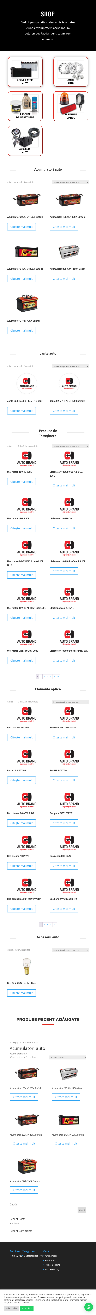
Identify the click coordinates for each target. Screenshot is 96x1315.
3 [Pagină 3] (44, 676)
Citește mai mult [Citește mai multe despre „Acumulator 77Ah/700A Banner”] (21, 331)
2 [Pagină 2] (40, 676)
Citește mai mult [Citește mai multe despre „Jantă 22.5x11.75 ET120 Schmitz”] (64, 411)
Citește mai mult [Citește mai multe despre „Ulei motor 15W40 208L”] (21, 482)
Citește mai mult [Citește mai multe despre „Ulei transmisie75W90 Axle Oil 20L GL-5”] (21, 575)
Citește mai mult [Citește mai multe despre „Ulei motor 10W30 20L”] (64, 528)
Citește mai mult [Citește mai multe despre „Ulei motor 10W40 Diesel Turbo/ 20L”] (64, 661)
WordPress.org (52, 1269)
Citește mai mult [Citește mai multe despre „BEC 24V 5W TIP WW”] (21, 737)
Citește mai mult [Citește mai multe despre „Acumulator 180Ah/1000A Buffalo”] (64, 227)
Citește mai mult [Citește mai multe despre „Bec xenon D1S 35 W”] (64, 866)
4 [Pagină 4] (47, 676)
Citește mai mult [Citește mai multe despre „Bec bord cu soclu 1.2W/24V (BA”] (21, 909)
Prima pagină (15, 1042)
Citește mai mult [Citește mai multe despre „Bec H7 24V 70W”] (64, 780)
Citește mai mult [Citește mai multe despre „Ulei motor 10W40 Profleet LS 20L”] (64, 571)
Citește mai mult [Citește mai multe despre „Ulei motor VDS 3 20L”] (21, 528)
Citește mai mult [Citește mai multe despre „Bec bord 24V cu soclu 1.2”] (64, 909)
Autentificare (51, 1255)
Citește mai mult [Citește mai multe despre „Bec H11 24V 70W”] (21, 780)
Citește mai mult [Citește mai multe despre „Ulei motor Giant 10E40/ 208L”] (21, 661)
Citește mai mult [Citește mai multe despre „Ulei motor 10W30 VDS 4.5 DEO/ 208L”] (64, 485)
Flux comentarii (52, 1264)
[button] (88, 1307)
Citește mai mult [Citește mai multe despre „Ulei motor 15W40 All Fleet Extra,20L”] (21, 618)
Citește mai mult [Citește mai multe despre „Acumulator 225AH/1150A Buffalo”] (21, 227)
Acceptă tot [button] (27, 1308)
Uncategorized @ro (33, 1255)
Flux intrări (50, 1260)
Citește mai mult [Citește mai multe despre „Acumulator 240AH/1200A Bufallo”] (21, 279)
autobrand (15, 1223)
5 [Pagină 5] (51, 676)
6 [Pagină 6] (54, 676)
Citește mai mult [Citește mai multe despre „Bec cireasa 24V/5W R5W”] (21, 823)
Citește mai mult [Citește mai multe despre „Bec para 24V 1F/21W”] (64, 823)
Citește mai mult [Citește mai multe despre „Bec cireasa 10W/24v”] (21, 866)
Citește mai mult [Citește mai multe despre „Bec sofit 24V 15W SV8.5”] (64, 737)
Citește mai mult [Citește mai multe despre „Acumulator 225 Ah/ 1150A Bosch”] (64, 279)
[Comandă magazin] (70, 182)
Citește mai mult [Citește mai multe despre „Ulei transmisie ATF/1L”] (64, 618)
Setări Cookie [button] (11, 1308)
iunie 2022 (17, 1255)
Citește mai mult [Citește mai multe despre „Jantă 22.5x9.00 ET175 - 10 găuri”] (21, 411)
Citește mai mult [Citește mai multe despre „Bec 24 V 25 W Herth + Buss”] (21, 993)
